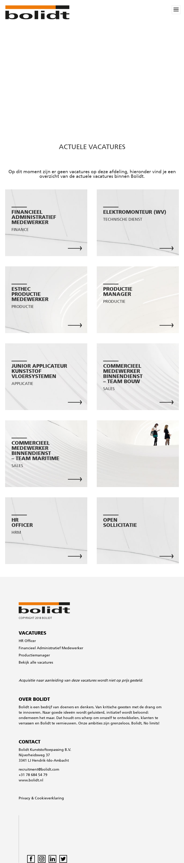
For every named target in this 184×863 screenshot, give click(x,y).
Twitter (63, 859)
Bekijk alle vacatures (36, 663)
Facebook (31, 859)
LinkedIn (52, 859)
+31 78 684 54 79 (33, 775)
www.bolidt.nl (31, 780)
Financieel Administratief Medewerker (51, 648)
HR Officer (27, 641)
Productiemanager (34, 655)
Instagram (42, 859)
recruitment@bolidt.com (39, 770)
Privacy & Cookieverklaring (41, 798)
